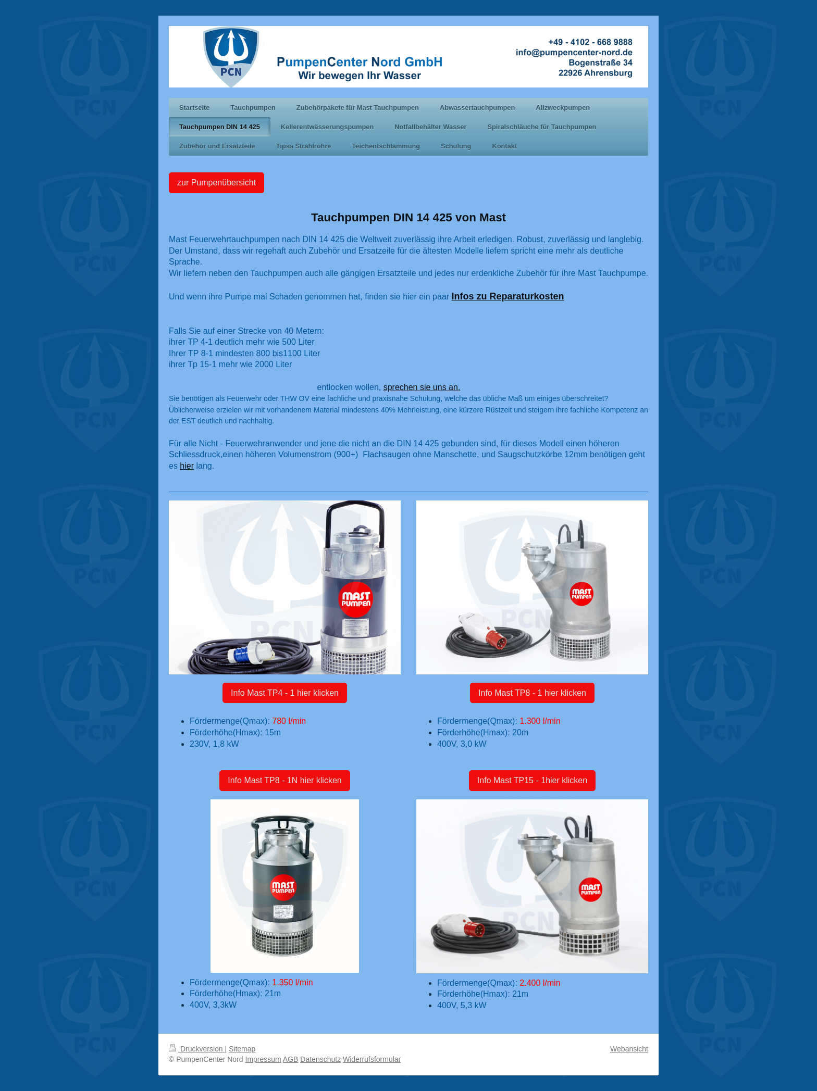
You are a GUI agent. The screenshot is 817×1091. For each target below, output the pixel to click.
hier (187, 465)
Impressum (263, 1059)
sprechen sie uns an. (422, 387)
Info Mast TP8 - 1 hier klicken (532, 692)
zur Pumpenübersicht (216, 182)
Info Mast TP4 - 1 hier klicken (285, 692)
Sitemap (242, 1049)
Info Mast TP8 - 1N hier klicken (284, 780)
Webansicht (629, 1049)
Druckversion (197, 1049)
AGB (291, 1059)
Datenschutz (320, 1059)
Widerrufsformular (372, 1059)
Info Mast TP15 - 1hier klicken (532, 780)
